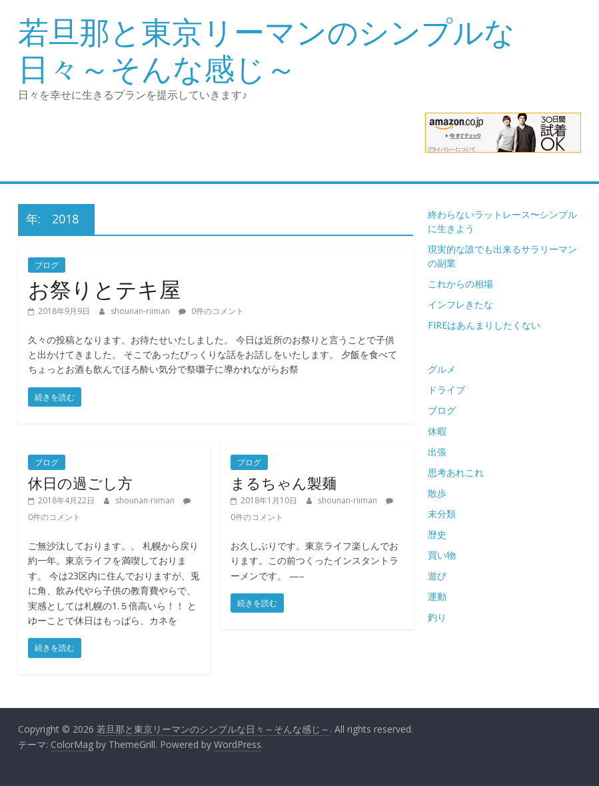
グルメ (442, 369)
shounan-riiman (141, 311)
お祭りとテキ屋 (104, 289)
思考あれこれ (456, 472)
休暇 (437, 431)
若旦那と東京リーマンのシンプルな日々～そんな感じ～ (266, 50)
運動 (437, 596)
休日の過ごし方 (80, 483)
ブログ (47, 265)
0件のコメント (211, 311)
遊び (437, 575)
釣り (437, 617)
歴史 (437, 534)
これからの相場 (460, 283)
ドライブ (446, 389)
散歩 (437, 493)
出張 (437, 451)
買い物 (442, 555)
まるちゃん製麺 (283, 483)
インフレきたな (460, 304)
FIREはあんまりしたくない (484, 325)
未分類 (442, 513)
